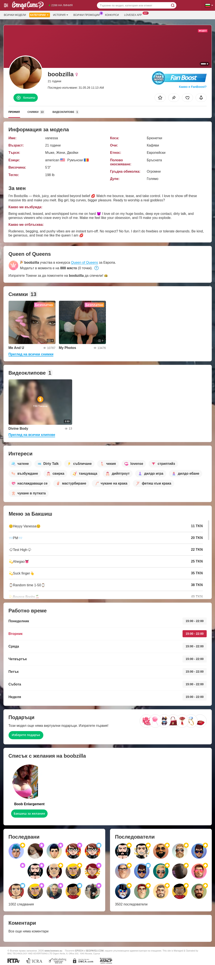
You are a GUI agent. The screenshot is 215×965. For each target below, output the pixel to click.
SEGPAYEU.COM (95, 950)
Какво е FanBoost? (192, 86)
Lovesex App (134, 14)
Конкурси (112, 14)
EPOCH (79, 950)
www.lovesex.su (53, 950)
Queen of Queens (84, 262)
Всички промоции (87, 14)
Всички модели (15, 14)
